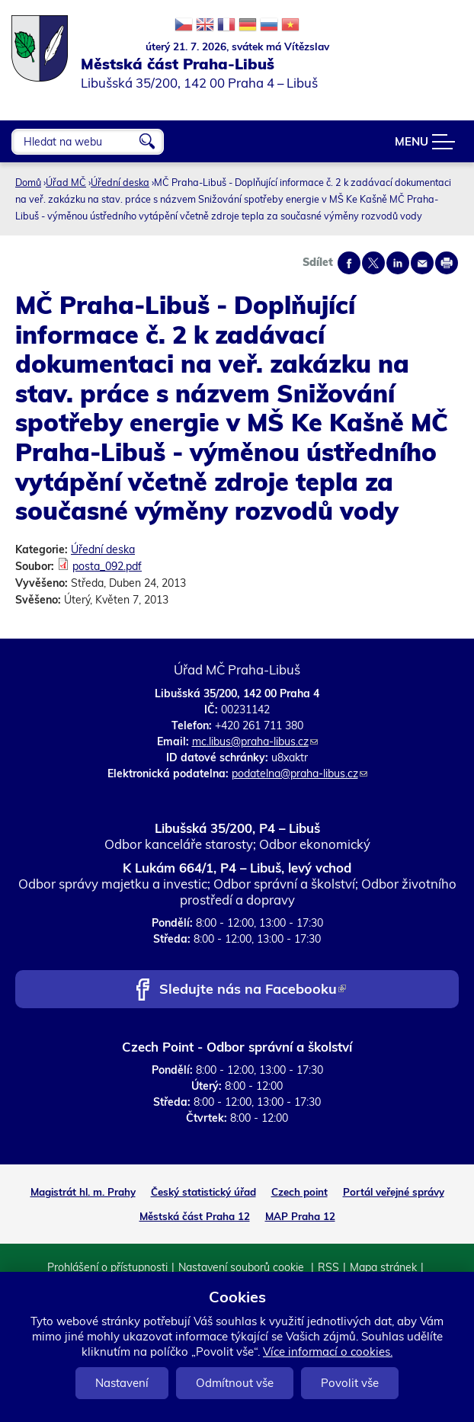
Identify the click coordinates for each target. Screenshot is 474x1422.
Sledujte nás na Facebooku (252, 990)
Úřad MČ (66, 182)
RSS (328, 1267)
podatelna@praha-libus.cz (299, 773)
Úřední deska (120, 182)
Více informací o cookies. (327, 1351)
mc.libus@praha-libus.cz (255, 741)
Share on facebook (349, 262)
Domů (28, 182)
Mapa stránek (383, 1267)
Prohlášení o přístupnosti (107, 1267)
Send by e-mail (422, 262)
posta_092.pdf (107, 566)
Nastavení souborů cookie (242, 1267)
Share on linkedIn (397, 262)
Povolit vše (350, 1383)
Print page (446, 262)
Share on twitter (373, 262)
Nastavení (122, 1383)
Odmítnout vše (235, 1383)
